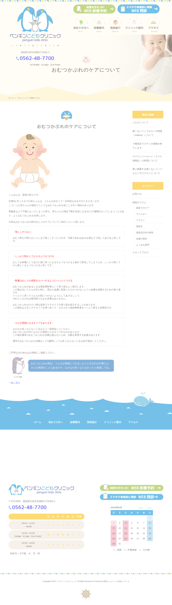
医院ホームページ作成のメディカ (116, 581)
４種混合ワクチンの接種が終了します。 (147, 145)
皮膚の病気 (141, 238)
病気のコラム (139, 202)
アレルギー (141, 214)
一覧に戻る (14, 383)
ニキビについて (140, 122)
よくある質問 (142, 245)
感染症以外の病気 (144, 232)
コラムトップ (22, 98)
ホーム (11, 98)
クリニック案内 (112, 422)
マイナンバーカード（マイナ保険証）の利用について (147, 158)
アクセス (133, 422)
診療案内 (75, 422)
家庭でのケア (142, 208)
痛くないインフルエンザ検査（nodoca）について (147, 133)
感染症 (139, 226)
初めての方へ (55, 422)
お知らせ (137, 194)
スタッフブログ (140, 252)
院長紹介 (92, 422)
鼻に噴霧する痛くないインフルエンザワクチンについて (147, 171)
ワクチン (140, 220)
